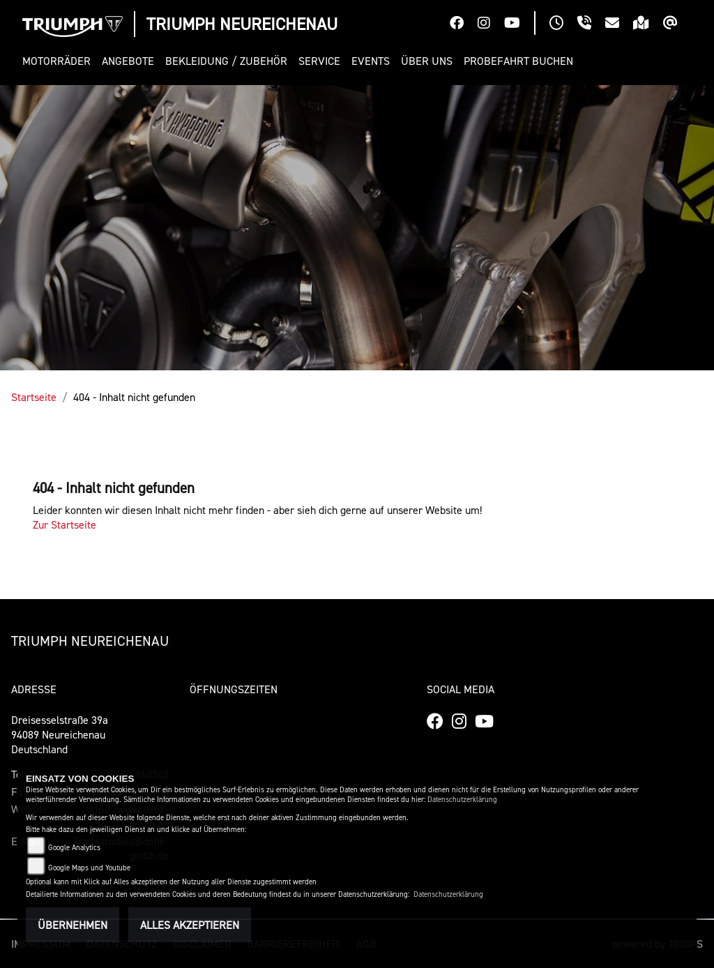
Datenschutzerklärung (462, 799)
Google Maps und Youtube (89, 867)
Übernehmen (72, 925)
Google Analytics (74, 847)
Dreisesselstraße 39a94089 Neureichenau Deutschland (59, 734)
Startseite (33, 397)
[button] (59, 61)
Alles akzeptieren (189, 925)
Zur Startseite (64, 524)
